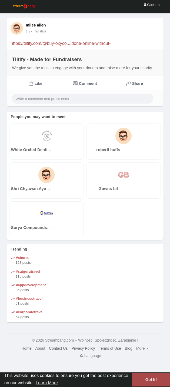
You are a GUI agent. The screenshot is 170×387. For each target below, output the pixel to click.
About (40, 348)
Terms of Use (110, 348)
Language (90, 356)
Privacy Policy (83, 348)
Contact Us (58, 348)
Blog (128, 348)
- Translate (38, 31)
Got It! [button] (151, 380)
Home (27, 348)
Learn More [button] (47, 383)
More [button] (142, 348)
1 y (28, 31)
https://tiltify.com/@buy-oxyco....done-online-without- (61, 43)
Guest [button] (152, 5)
